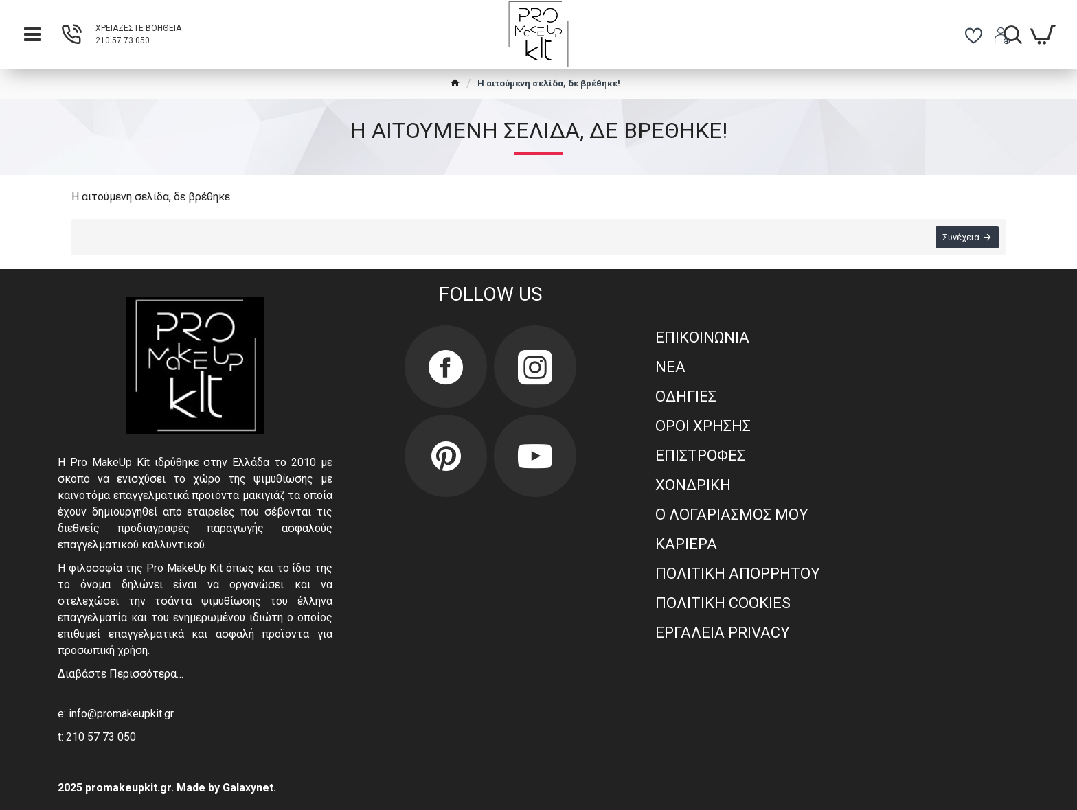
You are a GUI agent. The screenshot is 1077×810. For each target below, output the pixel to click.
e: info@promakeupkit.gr (116, 713)
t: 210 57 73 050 (97, 736)
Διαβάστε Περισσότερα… (120, 673)
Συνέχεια (960, 237)
